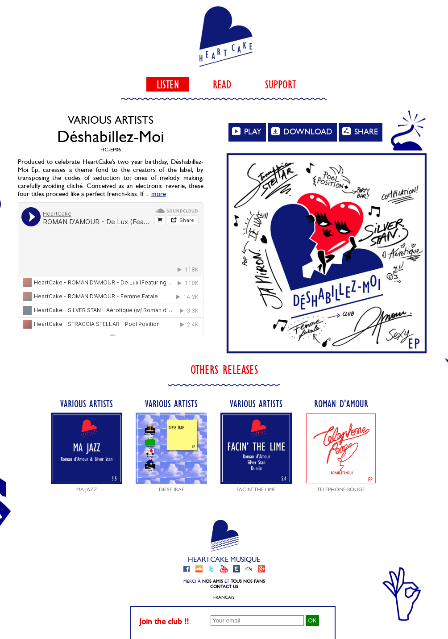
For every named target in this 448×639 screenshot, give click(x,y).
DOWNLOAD (301, 132)
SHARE (360, 132)
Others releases (224, 369)
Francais (224, 597)
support (280, 84)
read (222, 84)
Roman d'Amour (341, 445)
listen (168, 84)
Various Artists (86, 445)
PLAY (246, 132)
